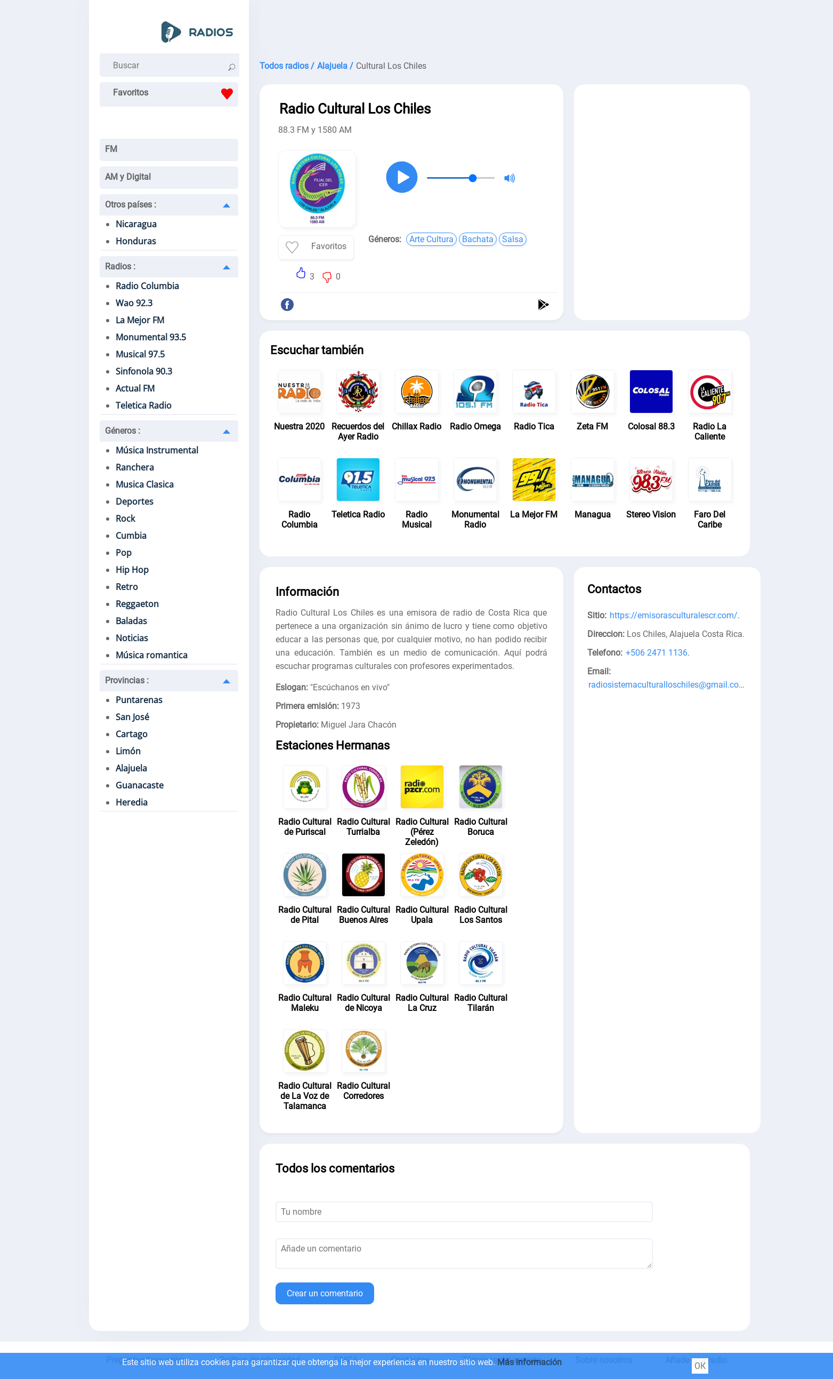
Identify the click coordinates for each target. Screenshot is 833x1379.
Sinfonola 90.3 (144, 371)
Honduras (136, 241)
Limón (128, 751)
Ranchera (135, 467)
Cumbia (131, 535)
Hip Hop (132, 570)
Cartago (132, 734)
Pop (124, 553)
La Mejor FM (140, 320)
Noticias (132, 638)
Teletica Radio (144, 405)
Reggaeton (137, 604)
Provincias (127, 680)
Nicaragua (136, 224)
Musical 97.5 (140, 354)
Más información (529, 1362)
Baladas (131, 621)
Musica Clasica (145, 484)
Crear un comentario (325, 1293)
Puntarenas (139, 700)
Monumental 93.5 (151, 337)
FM (111, 149)
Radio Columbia (147, 286)
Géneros (122, 431)
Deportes (134, 501)
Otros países (130, 205)
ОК (700, 1366)
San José (132, 717)
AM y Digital (128, 177)
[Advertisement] (505, 26)
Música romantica (152, 655)
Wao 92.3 (134, 303)
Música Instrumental (157, 450)
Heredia (132, 802)
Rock (125, 518)
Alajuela (131, 768)
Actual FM (135, 388)
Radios (120, 266)
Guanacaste (140, 785)
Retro (127, 587)
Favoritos (175, 94)
